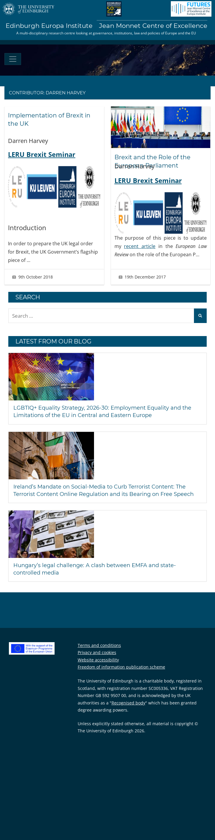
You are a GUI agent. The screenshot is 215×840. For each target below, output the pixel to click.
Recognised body (128, 703)
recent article (139, 246)
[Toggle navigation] (12, 59)
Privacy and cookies (97, 652)
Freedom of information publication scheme (121, 667)
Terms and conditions (99, 645)
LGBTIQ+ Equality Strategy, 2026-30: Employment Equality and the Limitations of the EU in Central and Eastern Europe (102, 412)
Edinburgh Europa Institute (106, 26)
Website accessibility (98, 660)
